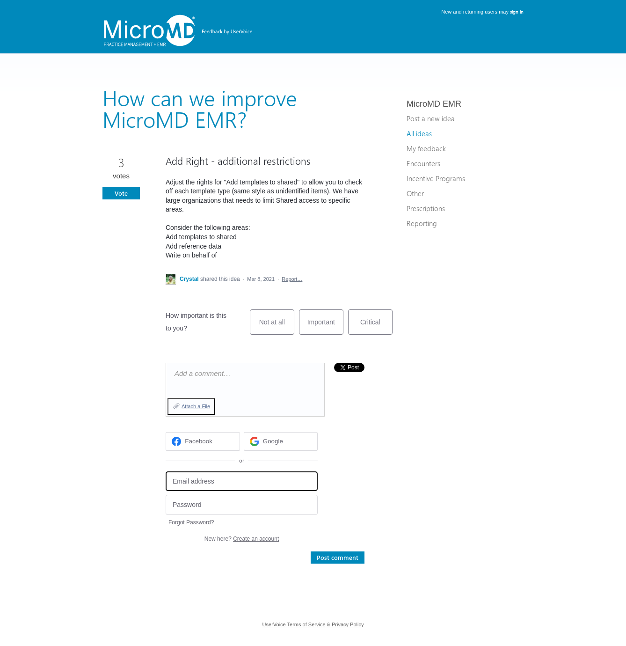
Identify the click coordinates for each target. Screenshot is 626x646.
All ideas (419, 133)
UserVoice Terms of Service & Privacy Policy (313, 624)
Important (325, 326)
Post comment (337, 557)
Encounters (423, 163)
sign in (517, 11)
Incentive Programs (436, 178)
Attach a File (196, 406)
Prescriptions (426, 208)
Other (415, 193)
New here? (241, 539)
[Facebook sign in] (203, 441)
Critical (376, 326)
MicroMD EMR (434, 104)
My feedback (426, 148)
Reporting (422, 223)
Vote (121, 193)
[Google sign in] (281, 441)
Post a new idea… (433, 118)
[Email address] (242, 481)
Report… (292, 279)
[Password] (242, 505)
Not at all (276, 326)
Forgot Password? (191, 522)
